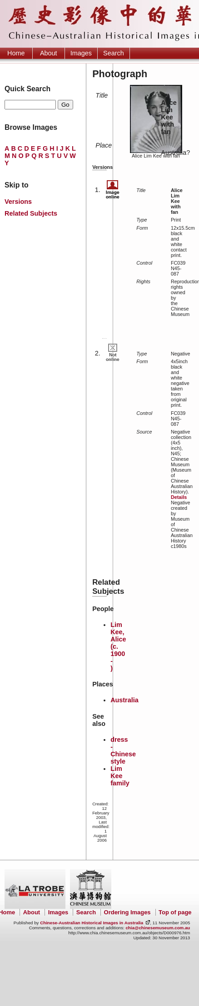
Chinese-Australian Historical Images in (91, 922)
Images (81, 53)
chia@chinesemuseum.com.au (157, 927)
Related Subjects (31, 213)
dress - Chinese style (123, 750)
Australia (124, 700)
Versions (18, 201)
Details (179, 497)
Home (16, 53)
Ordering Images (127, 912)
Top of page (175, 912)
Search (113, 53)
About (48, 53)
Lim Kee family (119, 776)
